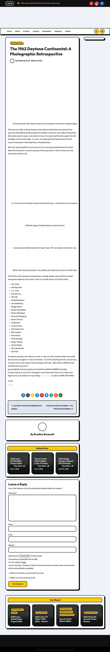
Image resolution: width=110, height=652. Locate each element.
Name (10, 524)
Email (10, 534)
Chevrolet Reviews (67, 614)
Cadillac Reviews (66, 611)
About (17, 31)
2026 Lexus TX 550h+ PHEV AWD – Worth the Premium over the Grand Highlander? (43, 622)
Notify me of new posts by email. (23, 577)
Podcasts (58, 31)
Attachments (13, 556)
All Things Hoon (16, 43)
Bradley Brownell (44, 434)
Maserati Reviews (91, 612)
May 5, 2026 (14, 469)
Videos (68, 31)
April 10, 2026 (64, 469)
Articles (26, 31)
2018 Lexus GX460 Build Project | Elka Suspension (16, 462)
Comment (12, 493)
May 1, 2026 (38, 469)
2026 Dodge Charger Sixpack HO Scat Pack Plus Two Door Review (66, 463)
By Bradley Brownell (20, 61)
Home (9, 31)
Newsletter (46, 31)
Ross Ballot (16, 466)
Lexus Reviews (41, 612)
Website (11, 545)
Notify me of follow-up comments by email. (27, 573)
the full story (45, 376)
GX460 (14, 612)
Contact (36, 31)
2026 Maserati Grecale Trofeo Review (90, 618)
